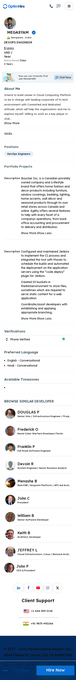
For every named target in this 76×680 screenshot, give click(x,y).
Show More (11, 123)
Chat (22, 670)
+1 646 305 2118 (38, 610)
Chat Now (63, 77)
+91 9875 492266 (38, 623)
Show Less (44, 233)
